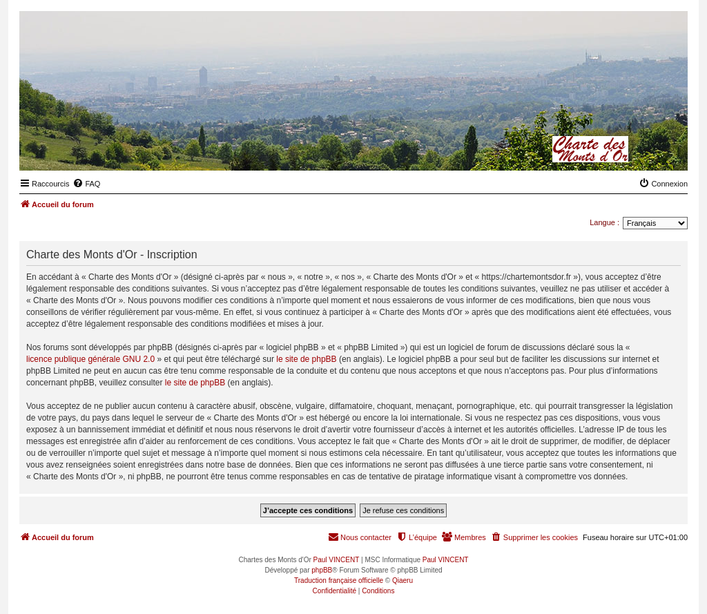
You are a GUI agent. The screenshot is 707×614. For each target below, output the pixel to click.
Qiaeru (402, 580)
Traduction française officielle (338, 580)
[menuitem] (86, 183)
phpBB (321, 570)
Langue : (604, 222)
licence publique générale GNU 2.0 (90, 359)
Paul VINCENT (336, 560)
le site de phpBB (306, 359)
